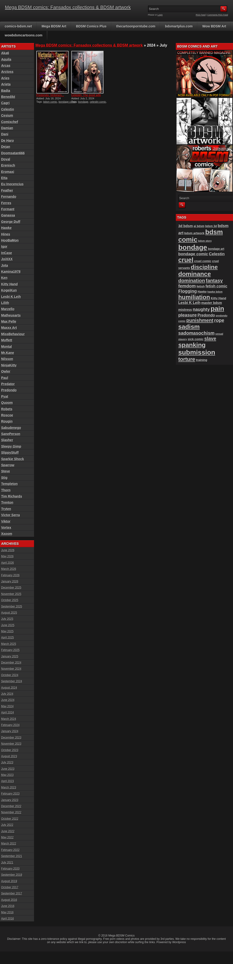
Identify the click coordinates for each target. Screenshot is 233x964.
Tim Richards (11, 496)
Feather (7, 190)
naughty (201, 309)
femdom (187, 285)
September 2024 (11, 681)
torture (186, 359)
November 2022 (11, 812)
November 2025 (11, 594)
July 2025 (7, 619)
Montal (6, 346)
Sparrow (7, 465)
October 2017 (9, 887)
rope (219, 320)
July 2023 (7, 762)
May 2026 (7, 556)
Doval (5, 159)
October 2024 (9, 675)
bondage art (216, 249)
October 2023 (9, 750)
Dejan (5, 147)
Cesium (7, 115)
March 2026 (8, 569)
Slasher (7, 440)
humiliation (194, 297)
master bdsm (211, 303)
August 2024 (9, 687)
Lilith (5, 303)
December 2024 (11, 662)
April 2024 (7, 712)
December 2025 (11, 587)
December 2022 (11, 806)
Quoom (7, 403)
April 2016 (7, 918)
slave (210, 338)
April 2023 (7, 781)
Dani (4, 134)
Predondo (9, 390)
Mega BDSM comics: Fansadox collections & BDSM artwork (68, 7)
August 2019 (9, 881)
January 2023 (9, 800)
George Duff (10, 222)
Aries (5, 78)
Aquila (6, 59)
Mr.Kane (7, 353)
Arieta (6, 84)
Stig (4, 478)
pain (217, 308)
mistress (185, 310)
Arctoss (7, 72)
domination (191, 280)
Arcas (5, 65)
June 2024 (7, 700)
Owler (5, 371)
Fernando (8, 196)
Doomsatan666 (13, 153)
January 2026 (9, 581)
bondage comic (67, 101)
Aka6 (5, 53)
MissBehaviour (13, 334)
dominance (194, 273)
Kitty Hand (9, 284)
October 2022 (9, 818)
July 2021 (7, 862)
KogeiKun (9, 290)
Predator (8, 384)
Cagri (5, 103)
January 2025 (9, 656)
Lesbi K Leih (11, 297)
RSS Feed (201, 15)
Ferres (6, 203)
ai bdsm (199, 226)
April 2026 (7, 562)
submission (196, 352)
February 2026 (10, 575)
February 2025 (10, 650)
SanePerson (10, 434)
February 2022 (10, 850)
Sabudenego (11, 428)
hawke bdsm (215, 291)
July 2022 (7, 825)
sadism (189, 326)
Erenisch (8, 165)
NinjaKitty (9, 365)
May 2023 (7, 775)
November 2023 (11, 743)
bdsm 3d (211, 226)
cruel (185, 260)
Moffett (6, 340)
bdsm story (205, 240)
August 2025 (9, 612)
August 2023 (9, 756)
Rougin (7, 421)
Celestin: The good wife (86, 95)
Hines (5, 234)
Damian (7, 128)
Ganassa (8, 215)
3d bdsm (185, 226)
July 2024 (7, 693)
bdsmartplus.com (179, 26)
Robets (6, 409)
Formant (7, 209)
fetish (201, 286)
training (201, 360)
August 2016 (9, 900)
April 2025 (7, 637)
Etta (4, 178)
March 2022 (8, 843)
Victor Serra (10, 515)
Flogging (187, 291)
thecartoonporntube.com (135, 26)
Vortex (6, 527)
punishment (199, 320)
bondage (83, 101)
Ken (4, 278)
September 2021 (11, 856)
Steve (5, 471)
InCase (6, 253)
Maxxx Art (9, 328)
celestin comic (98, 101)
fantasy (214, 280)
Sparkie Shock (12, 459)
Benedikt (8, 97)
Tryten (6, 509)
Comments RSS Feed (217, 15)
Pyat (4, 396)
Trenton (7, 502)
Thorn (6, 490)
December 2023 (11, 737)
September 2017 (11, 893)
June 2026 (7, 550)
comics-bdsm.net (18, 26)
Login (160, 15)
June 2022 (7, 831)
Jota (4, 265)
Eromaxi (7, 172)
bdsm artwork (194, 233)
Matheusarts (11, 315)
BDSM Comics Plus (91, 26)
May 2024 (7, 706)
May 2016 (7, 912)
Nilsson (7, 359)
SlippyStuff (10, 452)
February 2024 (10, 725)
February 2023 (10, 793)
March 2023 (8, 787)
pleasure (187, 315)
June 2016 (7, 906)
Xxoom (6, 534)
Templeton (9, 484)
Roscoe (7, 415)
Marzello (7, 309)
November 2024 (11, 668)
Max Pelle (8, 321)
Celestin (7, 109)
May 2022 (7, 837)
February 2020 (10, 868)
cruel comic (202, 261)
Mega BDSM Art (54, 26)
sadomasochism (196, 333)
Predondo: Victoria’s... (50, 95)
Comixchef (9, 122)
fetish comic (216, 286)
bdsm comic (50, 101)
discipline (204, 267)
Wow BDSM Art (214, 26)
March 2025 (8, 644)
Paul (4, 378)
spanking (192, 344)
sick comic (196, 339)
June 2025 (7, 625)
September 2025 (11, 606)
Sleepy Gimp (11, 446)
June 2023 (7, 768)
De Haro (7, 140)
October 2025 (9, 600)
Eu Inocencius (12, 184)
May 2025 (7, 631)
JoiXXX (7, 259)
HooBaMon (10, 240)
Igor (4, 246)
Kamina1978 (11, 271)
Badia (5, 90)
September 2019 (11, 874)
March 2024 (8, 719)
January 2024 (9, 731)
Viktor (5, 521)
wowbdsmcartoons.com (23, 35)
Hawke (6, 228)
